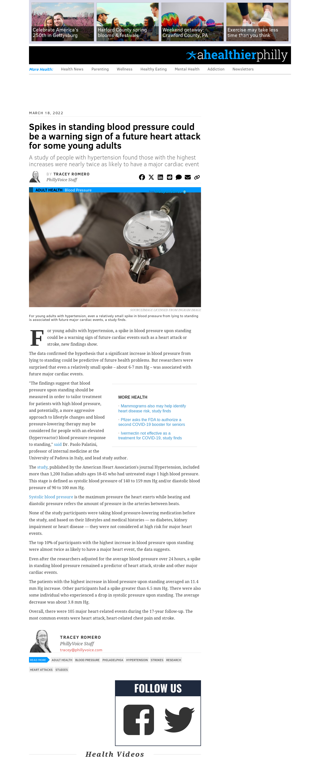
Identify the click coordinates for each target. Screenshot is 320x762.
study (42, 467)
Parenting (100, 68)
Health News (72, 68)
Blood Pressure (78, 189)
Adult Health (49, 189)
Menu (37, 55)
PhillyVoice (63, 55)
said (58, 444)
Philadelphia (112, 660)
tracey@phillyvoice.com (81, 649)
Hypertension (137, 660)
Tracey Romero (72, 173)
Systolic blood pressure (51, 497)
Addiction (216, 68)
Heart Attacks (41, 670)
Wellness (124, 68)
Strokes (157, 660)
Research (173, 660)
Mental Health (187, 68)
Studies (62, 670)
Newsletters (243, 68)
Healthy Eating (153, 68)
